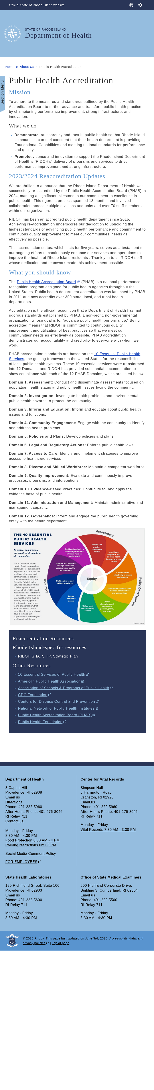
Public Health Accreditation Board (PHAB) (55, 715)
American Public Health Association (49, 681)
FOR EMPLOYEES (21, 862)
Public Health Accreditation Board (46, 282)
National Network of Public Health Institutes (56, 708)
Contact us (14, 821)
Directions (13, 802)
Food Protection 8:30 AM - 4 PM (32, 840)
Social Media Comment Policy (30, 853)
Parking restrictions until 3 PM (30, 845)
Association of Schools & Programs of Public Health (63, 688)
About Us (27, 66)
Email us (12, 797)
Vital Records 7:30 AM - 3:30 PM (108, 830)
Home (9, 66)
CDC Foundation (32, 695)
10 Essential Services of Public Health (51, 674)
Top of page (60, 943)
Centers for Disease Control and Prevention (56, 701)
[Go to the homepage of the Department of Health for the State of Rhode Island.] (15, 34)
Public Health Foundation (40, 722)
